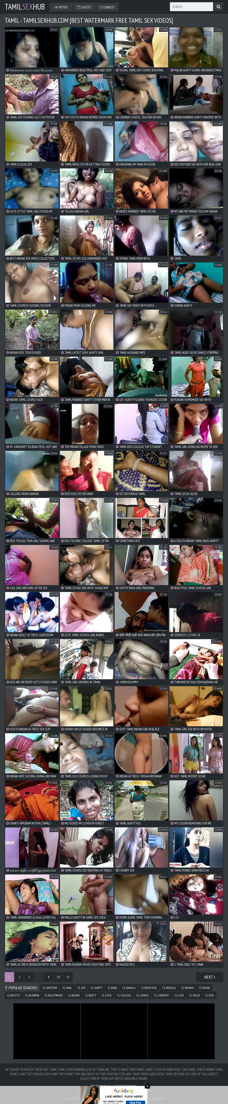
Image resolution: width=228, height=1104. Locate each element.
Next (209, 977)
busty (90, 995)
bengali (169, 988)
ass (81, 988)
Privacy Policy (100, 1086)
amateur (50, 988)
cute (179, 995)
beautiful (149, 988)
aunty (96, 988)
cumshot (161, 995)
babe (112, 988)
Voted (61, 7)
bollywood (54, 995)
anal (67, 988)
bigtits (13, 995)
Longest (107, 7)
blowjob (32, 995)
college (124, 995)
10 (58, 977)
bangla (129, 988)
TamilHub (25, 6)
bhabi (204, 988)
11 (68, 977)
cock (107, 995)
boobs (74, 995)
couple (142, 995)
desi (209, 995)
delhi (194, 995)
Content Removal (124, 1086)
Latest (84, 7)
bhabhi (187, 988)
